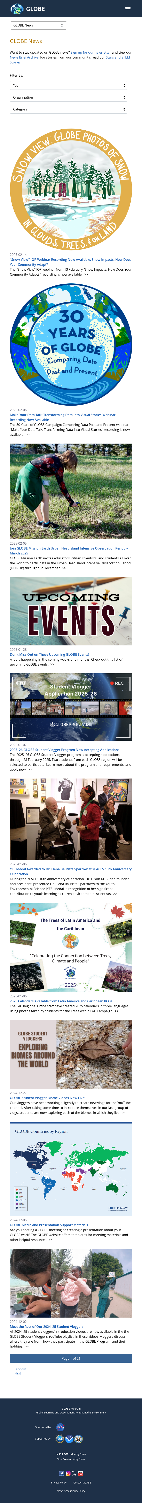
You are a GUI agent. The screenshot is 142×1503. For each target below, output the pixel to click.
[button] (128, 8)
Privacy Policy (58, 1482)
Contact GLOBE (82, 1482)
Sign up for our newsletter (91, 52)
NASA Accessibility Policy (71, 1491)
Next (18, 1373)
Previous (20, 1369)
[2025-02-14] (71, 202)
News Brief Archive (24, 57)
